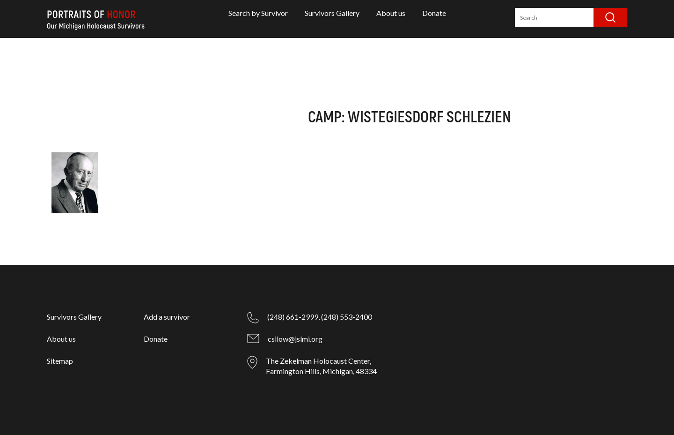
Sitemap (60, 360)
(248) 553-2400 (346, 316)
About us (390, 12)
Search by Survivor (258, 12)
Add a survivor (167, 316)
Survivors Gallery (332, 12)
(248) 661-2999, (293, 316)
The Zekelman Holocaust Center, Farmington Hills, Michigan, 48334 (321, 365)
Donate (434, 12)
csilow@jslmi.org (295, 338)
